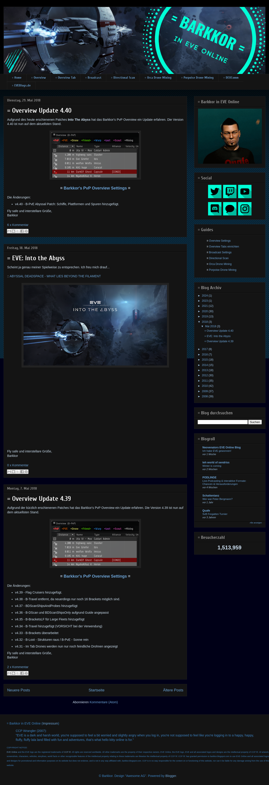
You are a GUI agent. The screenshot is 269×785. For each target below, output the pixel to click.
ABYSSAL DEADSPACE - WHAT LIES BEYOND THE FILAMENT (55, 276)
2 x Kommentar (17, 667)
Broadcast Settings (220, 252)
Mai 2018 (211, 326)
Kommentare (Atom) (104, 702)
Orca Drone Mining (220, 264)
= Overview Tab (65, 78)
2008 (205, 396)
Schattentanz (210, 495)
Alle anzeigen (256, 523)
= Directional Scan (123, 78)
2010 (205, 385)
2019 (205, 316)
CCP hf (67, 752)
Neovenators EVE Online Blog (221, 447)
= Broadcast (93, 78)
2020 (205, 311)
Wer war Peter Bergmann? (217, 499)
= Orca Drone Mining (158, 78)
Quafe (206, 510)
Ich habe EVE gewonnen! (216, 450)
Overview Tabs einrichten (224, 246)
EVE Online (12, 752)
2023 (205, 300)
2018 (205, 321)
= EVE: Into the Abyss (36, 258)
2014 (205, 365)
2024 (205, 295)
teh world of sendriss (216, 462)
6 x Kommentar (17, 225)
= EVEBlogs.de (21, 85)
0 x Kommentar (17, 465)
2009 (205, 391)
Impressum (50, 723)
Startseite (96, 690)
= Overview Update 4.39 (39, 499)
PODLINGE (209, 477)
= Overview (38, 78)
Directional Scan (218, 258)
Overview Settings (220, 240)
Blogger (170, 776)
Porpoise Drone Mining (222, 269)
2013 (205, 370)
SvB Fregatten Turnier (214, 514)
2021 (205, 306)
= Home (17, 78)
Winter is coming (211, 466)
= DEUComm (231, 78)
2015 (205, 359)
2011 (205, 380)
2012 (205, 375)
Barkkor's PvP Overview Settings (95, 188)
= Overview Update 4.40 (39, 110)
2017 (205, 349)
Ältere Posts (173, 690)
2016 (205, 354)
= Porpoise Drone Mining (197, 78)
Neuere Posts (18, 690)
